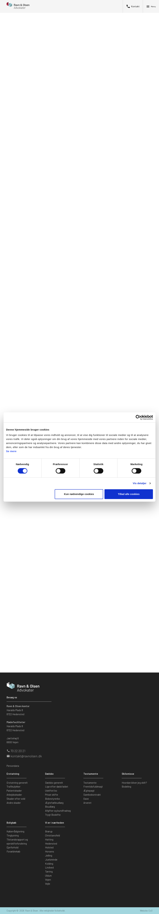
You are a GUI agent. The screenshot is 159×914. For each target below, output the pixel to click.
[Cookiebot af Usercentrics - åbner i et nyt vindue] (138, 417)
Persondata (13, 765)
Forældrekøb (13, 851)
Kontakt (133, 6)
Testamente (90, 782)
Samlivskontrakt (92, 794)
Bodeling (126, 786)
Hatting (49, 839)
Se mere (11, 451)
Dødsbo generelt (54, 782)
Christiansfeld (52, 835)
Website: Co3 (146, 910)
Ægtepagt (89, 790)
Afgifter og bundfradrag (58, 810)
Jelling (48, 855)
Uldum (48, 875)
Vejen (48, 879)
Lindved (49, 867)
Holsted (49, 847)
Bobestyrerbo (52, 798)
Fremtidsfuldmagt (93, 786)
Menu (151, 6)
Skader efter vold (16, 798)
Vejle (47, 883)
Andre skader (14, 802)
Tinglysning (13, 835)
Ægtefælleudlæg (54, 802)
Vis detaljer (140, 483)
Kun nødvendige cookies (79, 494)
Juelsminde (51, 859)
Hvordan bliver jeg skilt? (134, 782)
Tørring (49, 871)
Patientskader (14, 790)
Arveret (87, 802)
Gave (86, 798)
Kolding (49, 863)
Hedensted (51, 843)
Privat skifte (51, 794)
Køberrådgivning (15, 831)
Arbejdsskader (14, 794)
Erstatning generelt (17, 782)
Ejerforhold (12, 847)
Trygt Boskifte (53, 814)
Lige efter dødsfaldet (56, 786)
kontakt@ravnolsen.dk (26, 756)
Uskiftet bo (51, 790)
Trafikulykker (13, 786)
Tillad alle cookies (128, 494)
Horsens (49, 851)
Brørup (48, 831)
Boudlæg (50, 806)
